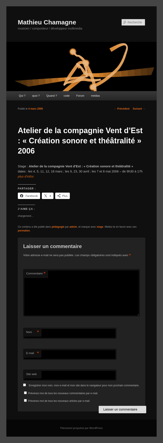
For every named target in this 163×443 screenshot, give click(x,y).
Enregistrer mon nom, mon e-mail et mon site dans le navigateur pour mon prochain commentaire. (84, 385)
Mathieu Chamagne (47, 22)
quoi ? (36, 95)
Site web (31, 374)
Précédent (121, 108)
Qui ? (22, 95)
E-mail (32, 353)
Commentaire (35, 274)
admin (73, 226)
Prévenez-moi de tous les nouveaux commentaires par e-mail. (63, 393)
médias (95, 95)
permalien (24, 230)
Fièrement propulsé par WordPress (81, 428)
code (67, 95)
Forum (80, 95)
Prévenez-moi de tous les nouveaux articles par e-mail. (59, 400)
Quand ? (51, 95)
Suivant (139, 108)
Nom (32, 332)
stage (100, 226)
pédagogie (58, 226)
